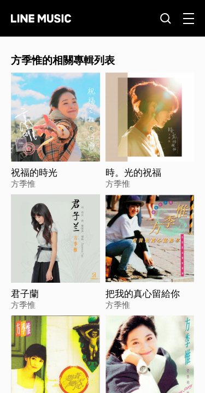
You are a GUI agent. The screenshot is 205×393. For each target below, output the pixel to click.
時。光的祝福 (133, 172)
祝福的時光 (34, 172)
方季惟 (23, 183)
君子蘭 (25, 293)
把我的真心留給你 (143, 293)
